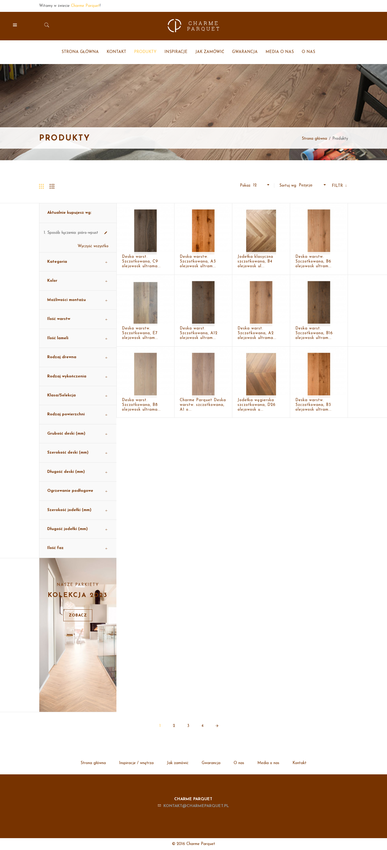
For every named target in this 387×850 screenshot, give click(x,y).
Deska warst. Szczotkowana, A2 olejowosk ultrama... (257, 333)
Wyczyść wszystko (93, 246)
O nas (239, 763)
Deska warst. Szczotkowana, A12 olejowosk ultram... (199, 333)
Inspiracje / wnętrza (136, 763)
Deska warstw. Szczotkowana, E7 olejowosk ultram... (140, 333)
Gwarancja (211, 763)
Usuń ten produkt (105, 233)
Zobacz (78, 616)
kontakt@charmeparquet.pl (196, 806)
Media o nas (268, 763)
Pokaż (245, 186)
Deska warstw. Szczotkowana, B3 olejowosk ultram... (313, 405)
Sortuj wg (287, 186)
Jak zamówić (177, 763)
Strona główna (314, 139)
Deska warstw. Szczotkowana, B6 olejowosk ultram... (313, 261)
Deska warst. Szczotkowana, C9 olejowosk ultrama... (141, 261)
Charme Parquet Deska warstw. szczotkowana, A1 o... (203, 405)
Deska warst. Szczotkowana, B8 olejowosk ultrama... (141, 405)
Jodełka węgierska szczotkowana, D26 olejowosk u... (257, 405)
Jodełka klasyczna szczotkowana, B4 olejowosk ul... (255, 261)
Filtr (338, 186)
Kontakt (299, 763)
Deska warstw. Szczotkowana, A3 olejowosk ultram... (198, 261)
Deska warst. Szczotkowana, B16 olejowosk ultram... (314, 333)
